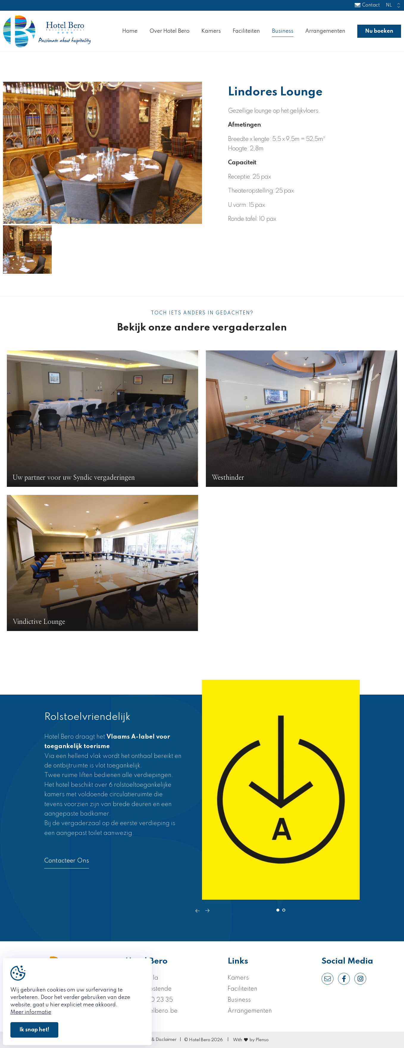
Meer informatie (30, 1012)
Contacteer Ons (66, 861)
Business (282, 31)
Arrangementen (325, 31)
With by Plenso (251, 1040)
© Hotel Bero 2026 (203, 1040)
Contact (367, 5)
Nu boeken (379, 31)
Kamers (211, 31)
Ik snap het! (34, 1030)
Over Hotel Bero (169, 31)
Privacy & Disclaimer (156, 1040)
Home (129, 31)
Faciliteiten (246, 31)
